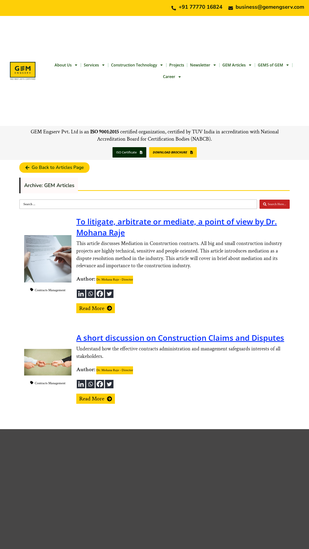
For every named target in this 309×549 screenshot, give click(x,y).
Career (172, 76)
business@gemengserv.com (270, 7)
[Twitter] (109, 293)
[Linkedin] (81, 293)
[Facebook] (100, 293)
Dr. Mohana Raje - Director (114, 279)
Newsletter (203, 65)
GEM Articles (237, 65)
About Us (66, 65)
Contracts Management (50, 290)
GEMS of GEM (273, 65)
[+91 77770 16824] (173, 8)
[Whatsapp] (90, 293)
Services (94, 65)
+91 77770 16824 (200, 7)
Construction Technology (137, 65)
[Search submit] (275, 204)
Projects (176, 65)
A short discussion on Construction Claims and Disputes (180, 337)
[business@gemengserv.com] (230, 8)
